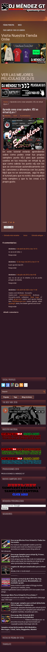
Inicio (25, 235)
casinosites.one (25, 295)
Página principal (8, 25)
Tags (15, 397)
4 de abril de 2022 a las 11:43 (26, 290)
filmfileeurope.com (19, 301)
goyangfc (12, 303)
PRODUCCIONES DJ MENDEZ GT (12, 474)
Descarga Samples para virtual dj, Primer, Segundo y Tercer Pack (27, 556)
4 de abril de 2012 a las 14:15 (26, 249)
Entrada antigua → (38, 235)
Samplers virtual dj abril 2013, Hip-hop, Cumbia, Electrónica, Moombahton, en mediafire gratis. (26, 581)
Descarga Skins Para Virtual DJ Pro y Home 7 (19, 595)
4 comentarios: (25, 116)
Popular (6, 397)
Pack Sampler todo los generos (14, 30)
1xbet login (34, 297)
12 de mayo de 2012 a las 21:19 (27, 262)
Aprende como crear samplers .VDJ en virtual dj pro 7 (20, 110)
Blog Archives (27, 397)
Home (5, 102)
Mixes (20, 25)
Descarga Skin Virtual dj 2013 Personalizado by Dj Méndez (22, 616)
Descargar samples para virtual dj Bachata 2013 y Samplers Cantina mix (28, 604)
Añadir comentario (10, 312)
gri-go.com (18, 299)
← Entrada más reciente (10, 235)
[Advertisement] (24, 16)
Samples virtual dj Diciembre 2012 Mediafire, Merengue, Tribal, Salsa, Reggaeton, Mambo (19, 628)
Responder (12, 255)
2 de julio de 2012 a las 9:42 (26, 275)
